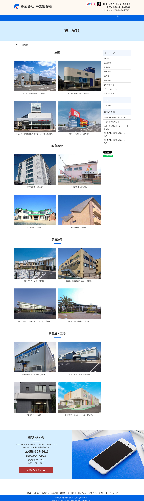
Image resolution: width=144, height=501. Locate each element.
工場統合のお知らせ (111, 119)
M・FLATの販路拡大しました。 (115, 115)
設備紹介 (57, 15)
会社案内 (47, 15)
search (106, 15)
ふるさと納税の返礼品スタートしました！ (116, 125)
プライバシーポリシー (112, 87)
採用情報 (85, 15)
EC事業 (75, 15)
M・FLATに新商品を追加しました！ (115, 132)
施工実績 (66, 15)
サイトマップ (109, 91)
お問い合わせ (96, 15)
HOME (38, 15)
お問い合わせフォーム (36, 468)
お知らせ (107, 103)
